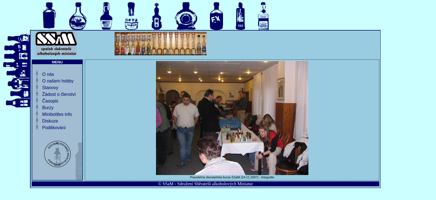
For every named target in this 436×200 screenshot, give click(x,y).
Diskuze (50, 121)
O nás (48, 74)
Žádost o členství (59, 94)
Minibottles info (57, 114)
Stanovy (50, 87)
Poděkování (54, 127)
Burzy (48, 107)
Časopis (50, 101)
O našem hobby (58, 81)
